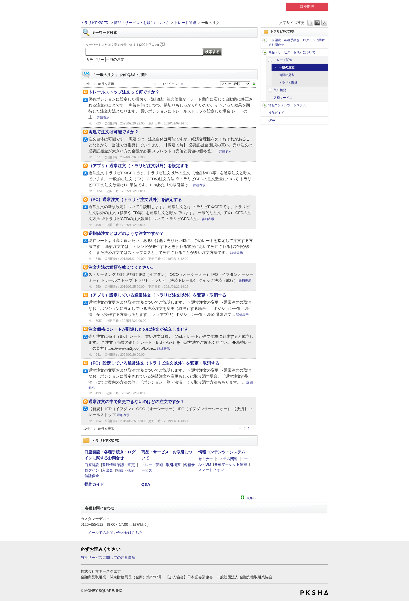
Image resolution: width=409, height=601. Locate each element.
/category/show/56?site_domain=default (264, 52)
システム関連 (227, 459)
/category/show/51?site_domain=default (264, 40)
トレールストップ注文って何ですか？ (123, 92)
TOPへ (251, 497)
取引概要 (280, 90)
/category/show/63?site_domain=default (270, 90)
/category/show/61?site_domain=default (264, 105)
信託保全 (92, 476)
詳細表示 (103, 117)
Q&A (271, 120)
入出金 (107, 470)
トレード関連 (185, 23)
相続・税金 (125, 470)
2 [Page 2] (249, 428)
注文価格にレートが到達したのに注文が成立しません (138, 329)
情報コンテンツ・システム (287, 105)
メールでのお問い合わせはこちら (115, 532)
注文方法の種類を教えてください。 (121, 267)
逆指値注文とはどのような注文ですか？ (126, 233)
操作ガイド (276, 113)
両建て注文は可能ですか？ (113, 132)
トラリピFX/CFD (95, 23)
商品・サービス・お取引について (141, 23)
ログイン (92, 470)
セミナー (205, 459)
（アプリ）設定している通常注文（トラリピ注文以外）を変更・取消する (157, 295)
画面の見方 (286, 75)
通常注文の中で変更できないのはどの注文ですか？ (136, 401)
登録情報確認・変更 (118, 465)
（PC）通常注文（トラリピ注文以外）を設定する (135, 199)
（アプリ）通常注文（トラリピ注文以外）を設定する (138, 166)
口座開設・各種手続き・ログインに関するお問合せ (296, 42)
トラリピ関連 (288, 82)
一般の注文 (286, 67)
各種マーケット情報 (230, 464)
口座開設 (307, 6)
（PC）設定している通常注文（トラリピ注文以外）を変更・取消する (153, 363)
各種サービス (283, 97)
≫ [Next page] (255, 428)
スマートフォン (211, 470)
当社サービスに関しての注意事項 (108, 557)
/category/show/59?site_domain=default (270, 60)
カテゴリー (95, 60)
